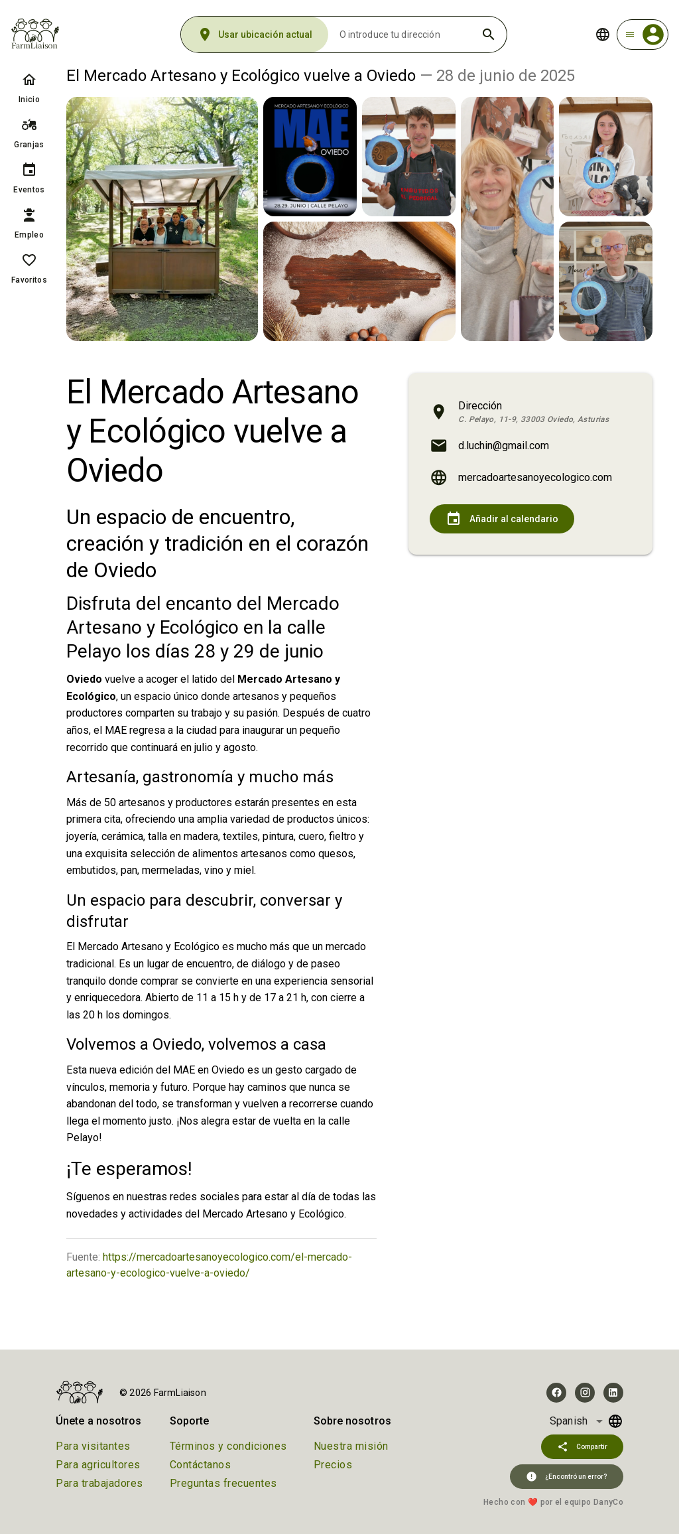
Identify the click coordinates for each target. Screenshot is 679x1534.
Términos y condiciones (228, 1446)
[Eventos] (29, 169)
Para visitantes (93, 1446)
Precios (333, 1464)
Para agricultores (98, 1464)
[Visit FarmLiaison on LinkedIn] (613, 1393)
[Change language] (603, 34)
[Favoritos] (29, 260)
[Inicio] (29, 79)
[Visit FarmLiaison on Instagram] (585, 1393)
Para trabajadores (99, 1483)
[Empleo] (29, 215)
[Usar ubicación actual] (254, 34)
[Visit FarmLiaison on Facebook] (556, 1393)
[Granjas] (29, 124)
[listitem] (29, 87)
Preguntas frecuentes (223, 1483)
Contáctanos (200, 1464)
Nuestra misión (351, 1446)
